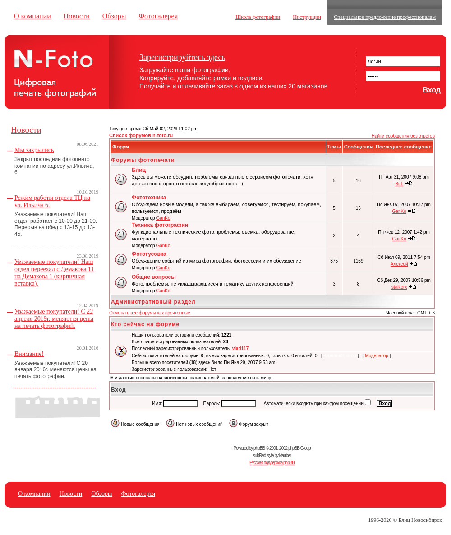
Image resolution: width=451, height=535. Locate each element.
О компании (32, 16)
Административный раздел (153, 302)
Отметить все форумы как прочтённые (149, 312)
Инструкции (307, 17)
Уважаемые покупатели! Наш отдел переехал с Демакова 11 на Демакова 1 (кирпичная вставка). (54, 272)
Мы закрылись (34, 150)
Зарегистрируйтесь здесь (182, 57)
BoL (399, 183)
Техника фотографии (160, 225)
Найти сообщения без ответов (403, 136)
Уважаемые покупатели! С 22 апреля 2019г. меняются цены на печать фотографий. (53, 318)
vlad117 (240, 348)
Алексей (399, 264)
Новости (77, 16)
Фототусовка (149, 254)
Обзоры (114, 16)
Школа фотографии (257, 17)
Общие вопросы (153, 277)
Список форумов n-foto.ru (141, 135)
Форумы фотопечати (143, 160)
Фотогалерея (158, 16)
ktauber (285, 455)
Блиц (139, 170)
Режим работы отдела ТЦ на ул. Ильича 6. (52, 201)
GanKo (163, 218)
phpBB (259, 448)
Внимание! (29, 354)
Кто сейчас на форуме (145, 324)
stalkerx (399, 287)
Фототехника (149, 197)
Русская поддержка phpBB (272, 462)
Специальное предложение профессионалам (385, 17)
